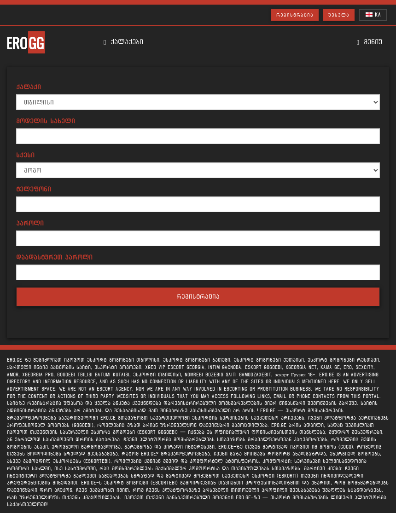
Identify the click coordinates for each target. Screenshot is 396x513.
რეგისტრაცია (295, 15)
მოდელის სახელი (45, 121)
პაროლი (30, 223)
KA (373, 14)
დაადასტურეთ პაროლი (54, 257)
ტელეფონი (33, 189)
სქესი (25, 155)
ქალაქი (28, 87)
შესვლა (338, 15)
